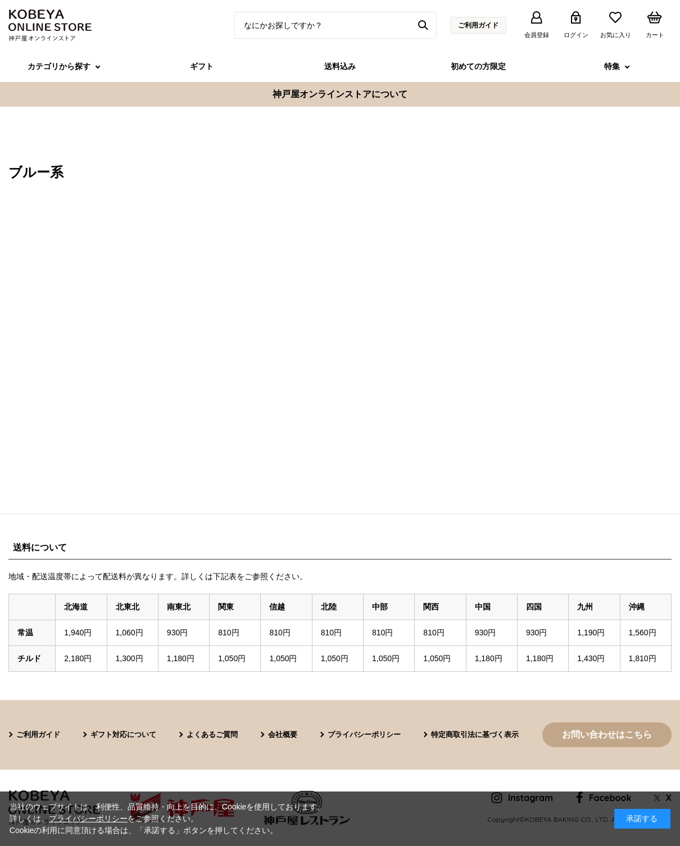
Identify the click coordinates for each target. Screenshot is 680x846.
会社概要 (282, 734)
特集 (612, 66)
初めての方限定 (478, 66)
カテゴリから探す (59, 66)
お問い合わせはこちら (607, 734)
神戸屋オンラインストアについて (340, 94)
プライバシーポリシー (364, 734)
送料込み (340, 66)
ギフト (202, 66)
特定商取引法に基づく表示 (475, 734)
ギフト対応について (123, 734)
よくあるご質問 (212, 734)
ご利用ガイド (478, 25)
